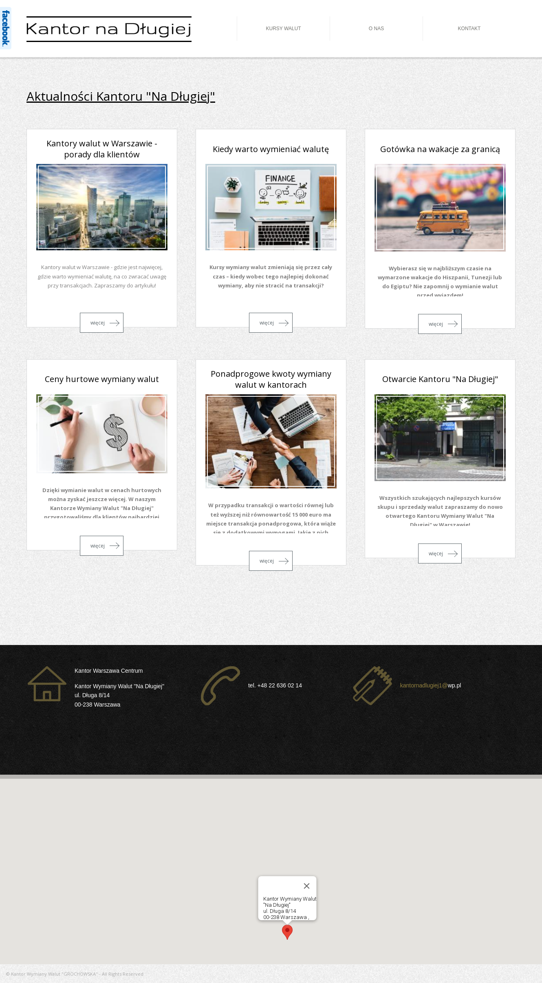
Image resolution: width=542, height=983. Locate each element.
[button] (287, 932)
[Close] (307, 886)
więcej (97, 322)
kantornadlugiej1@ (424, 685)
